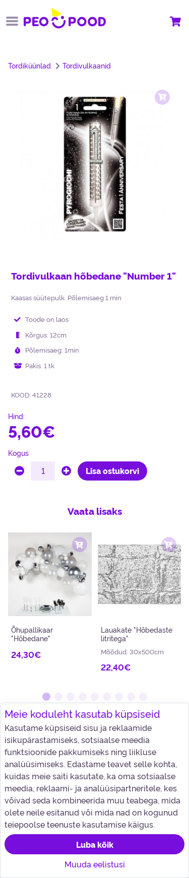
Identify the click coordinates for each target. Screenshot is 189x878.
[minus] (19, 471)
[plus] (66, 471)
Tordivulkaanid (86, 65)
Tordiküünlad (29, 65)
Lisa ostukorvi (112, 470)
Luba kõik (94, 844)
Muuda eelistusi (95, 863)
